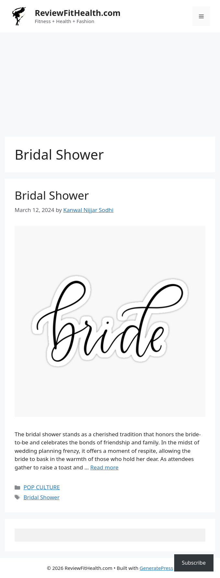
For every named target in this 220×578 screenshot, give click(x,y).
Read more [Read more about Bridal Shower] (104, 467)
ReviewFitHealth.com (78, 12)
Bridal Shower (52, 195)
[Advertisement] (110, 81)
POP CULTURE (41, 487)
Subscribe (194, 562)
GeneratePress (156, 568)
